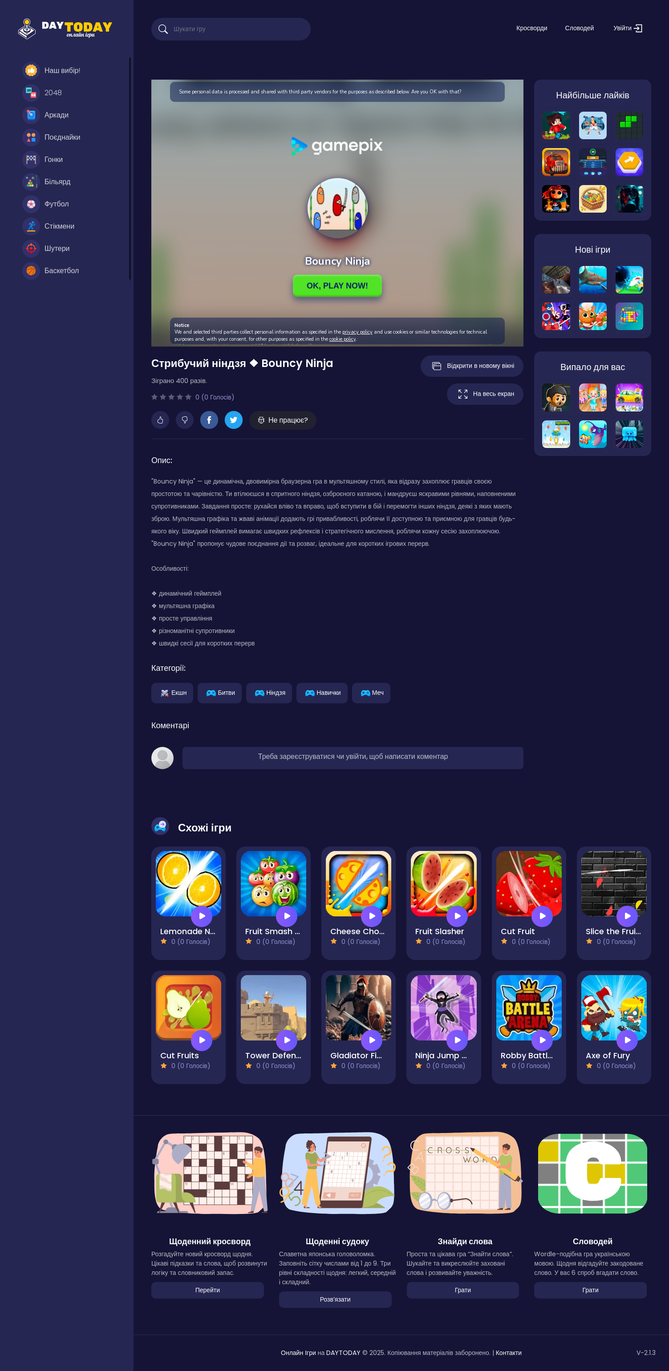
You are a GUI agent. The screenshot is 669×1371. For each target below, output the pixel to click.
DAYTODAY (343, 1352)
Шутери (46, 249)
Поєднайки (51, 137)
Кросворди (531, 28)
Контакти (509, 1352)
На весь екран (485, 394)
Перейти (207, 1290)
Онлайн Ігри (298, 1352)
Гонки (42, 160)
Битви (219, 692)
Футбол (45, 204)
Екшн (172, 692)
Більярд (46, 182)
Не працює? (283, 420)
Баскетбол (50, 271)
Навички (322, 692)
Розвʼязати (335, 1299)
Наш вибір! (51, 71)
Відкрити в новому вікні (472, 366)
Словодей (579, 28)
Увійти (627, 28)
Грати (463, 1290)
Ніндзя (269, 692)
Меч (371, 692)
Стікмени (48, 226)
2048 (42, 93)
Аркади (45, 115)
